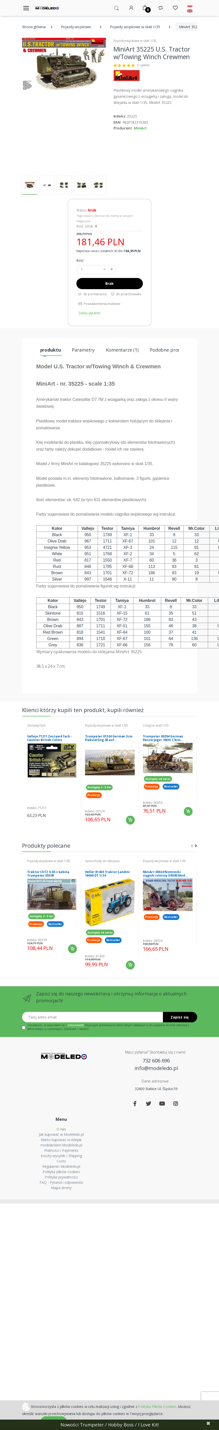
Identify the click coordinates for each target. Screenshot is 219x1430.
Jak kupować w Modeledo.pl (61, 1134)
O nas (61, 1129)
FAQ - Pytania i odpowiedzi (61, 1182)
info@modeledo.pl (156, 1068)
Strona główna (34, 26)
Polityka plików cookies (61, 1171)
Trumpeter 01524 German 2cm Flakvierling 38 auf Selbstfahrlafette (108, 738)
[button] (116, 7)
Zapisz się (180, 1017)
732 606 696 (156, 1060)
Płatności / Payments (61, 1150)
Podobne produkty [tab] (170, 350)
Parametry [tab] (83, 350)
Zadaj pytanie (89, 312)
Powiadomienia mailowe (99, 303)
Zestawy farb (36, 725)
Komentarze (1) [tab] (122, 350)
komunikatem (76, 1025)
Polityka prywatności (61, 1177)
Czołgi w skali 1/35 (156, 725)
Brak (109, 283)
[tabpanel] (52, 771)
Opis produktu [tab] (45, 350)
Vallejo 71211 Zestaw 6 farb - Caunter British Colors (49, 738)
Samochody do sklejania (102, 861)
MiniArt (140, 128)
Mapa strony (61, 1187)
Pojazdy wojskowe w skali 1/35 (135, 26)
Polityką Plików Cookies (157, 1406)
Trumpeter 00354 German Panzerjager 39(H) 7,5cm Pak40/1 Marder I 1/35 (163, 738)
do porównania (92, 294)
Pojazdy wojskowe (76, 26)
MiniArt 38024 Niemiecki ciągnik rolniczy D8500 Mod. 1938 (164, 873)
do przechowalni (126, 294)
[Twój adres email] (92, 1017)
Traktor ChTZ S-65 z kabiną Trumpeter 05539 (48, 873)
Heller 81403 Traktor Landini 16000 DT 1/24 (107, 873)
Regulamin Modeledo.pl (61, 1166)
